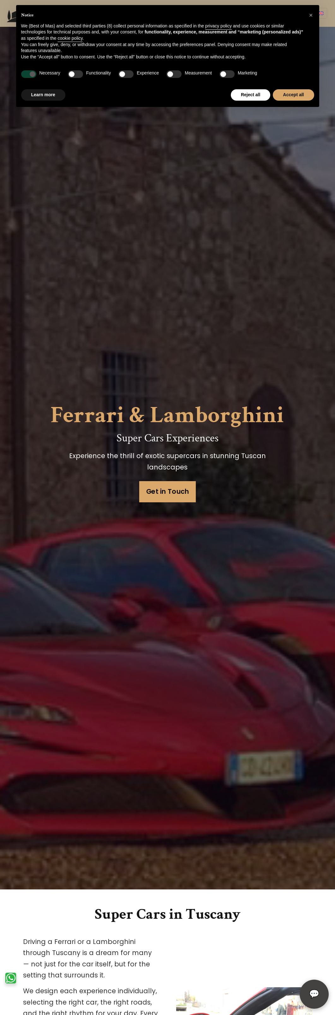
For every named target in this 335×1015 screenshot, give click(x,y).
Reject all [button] (250, 94)
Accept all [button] (293, 94)
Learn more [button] (43, 94)
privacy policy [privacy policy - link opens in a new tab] (218, 25)
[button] (311, 15)
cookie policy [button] (69, 38)
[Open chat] (314, 994)
